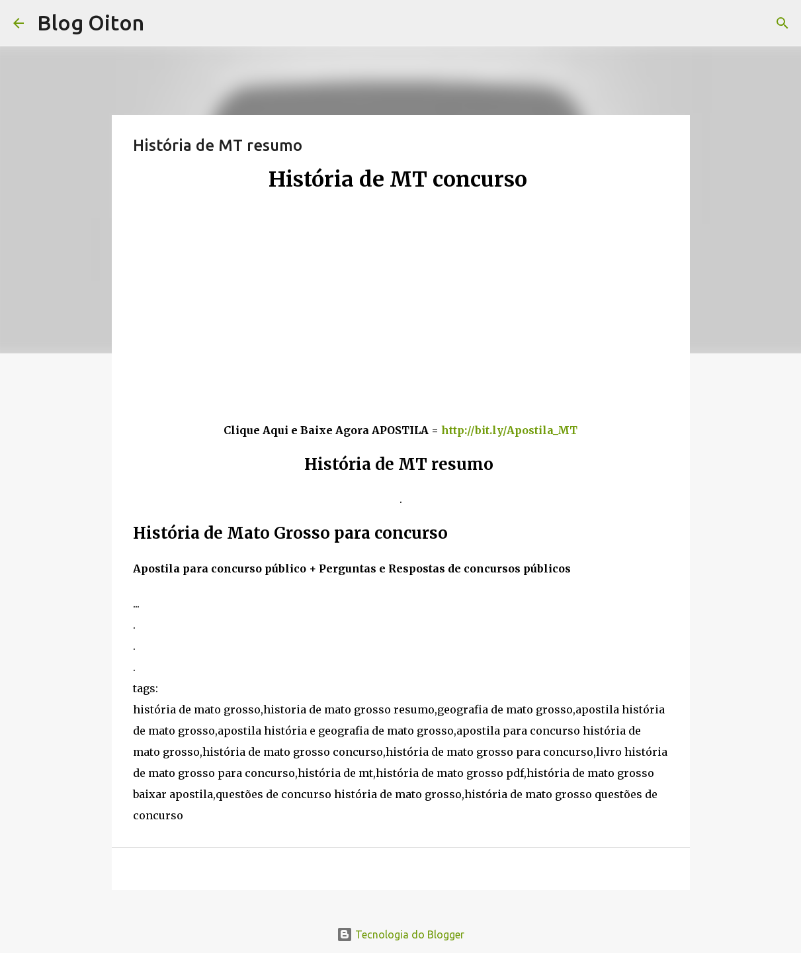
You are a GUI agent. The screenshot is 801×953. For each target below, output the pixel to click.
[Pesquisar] (782, 23)
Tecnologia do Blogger (400, 934)
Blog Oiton (90, 22)
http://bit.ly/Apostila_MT (509, 430)
